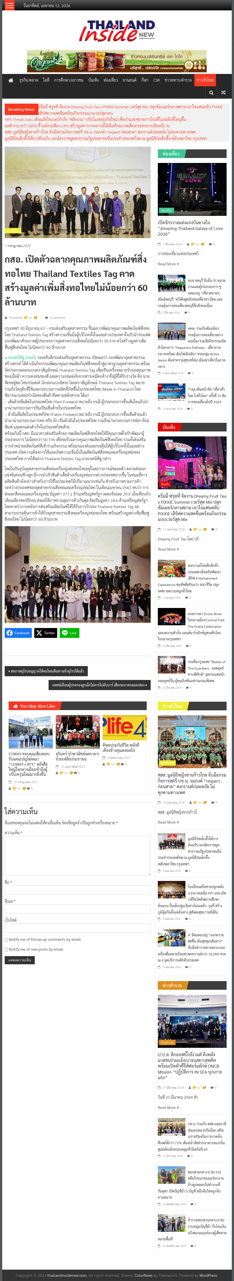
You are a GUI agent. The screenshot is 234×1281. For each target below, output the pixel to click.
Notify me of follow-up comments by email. (45, 939)
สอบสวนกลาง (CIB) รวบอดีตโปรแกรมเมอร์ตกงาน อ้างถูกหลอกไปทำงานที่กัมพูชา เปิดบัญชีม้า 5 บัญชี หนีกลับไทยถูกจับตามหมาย (191, 1184)
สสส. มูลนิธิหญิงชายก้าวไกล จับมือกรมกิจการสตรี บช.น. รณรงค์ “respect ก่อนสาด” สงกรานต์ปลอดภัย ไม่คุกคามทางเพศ (100, 132)
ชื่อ (8, 882)
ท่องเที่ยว (111, 80)
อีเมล (10, 901)
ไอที (46, 80)
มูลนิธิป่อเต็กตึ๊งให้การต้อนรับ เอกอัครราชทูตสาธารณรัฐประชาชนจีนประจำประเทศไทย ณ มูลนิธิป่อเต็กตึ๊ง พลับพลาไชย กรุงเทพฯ (106, 138)
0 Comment (55, 317)
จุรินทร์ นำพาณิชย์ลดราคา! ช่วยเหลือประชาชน (77, 756)
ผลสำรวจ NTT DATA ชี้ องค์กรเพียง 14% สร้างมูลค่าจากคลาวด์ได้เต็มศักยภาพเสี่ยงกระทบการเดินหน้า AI (87, 125)
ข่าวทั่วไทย (205, 80)
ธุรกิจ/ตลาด (28, 80)
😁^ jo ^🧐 (19, 788)
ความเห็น (13, 832)
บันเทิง (93, 80)
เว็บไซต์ (11, 920)
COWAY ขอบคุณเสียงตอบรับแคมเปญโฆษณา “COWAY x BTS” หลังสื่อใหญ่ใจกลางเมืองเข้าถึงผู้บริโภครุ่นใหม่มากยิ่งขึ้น (29, 764)
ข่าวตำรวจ (167, 1042)
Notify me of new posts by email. (36, 949)
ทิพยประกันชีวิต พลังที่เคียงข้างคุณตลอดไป (121, 747)
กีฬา (145, 80)
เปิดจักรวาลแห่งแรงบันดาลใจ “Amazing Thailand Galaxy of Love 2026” (190, 228)
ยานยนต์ (130, 80)
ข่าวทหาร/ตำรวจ (178, 80)
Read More (168, 263)
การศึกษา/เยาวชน (68, 80)
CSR (156, 80)
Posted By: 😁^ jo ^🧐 (23, 317)
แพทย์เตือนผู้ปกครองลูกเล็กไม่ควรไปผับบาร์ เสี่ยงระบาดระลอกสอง (98, 685)
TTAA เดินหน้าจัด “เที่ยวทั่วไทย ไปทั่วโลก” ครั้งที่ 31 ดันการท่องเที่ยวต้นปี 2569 (207, 395)
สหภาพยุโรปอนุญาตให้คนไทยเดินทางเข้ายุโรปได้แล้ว (47, 671)
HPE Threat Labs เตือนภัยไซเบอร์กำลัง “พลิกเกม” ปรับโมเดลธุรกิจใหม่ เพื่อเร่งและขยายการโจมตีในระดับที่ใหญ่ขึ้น (95, 119)
